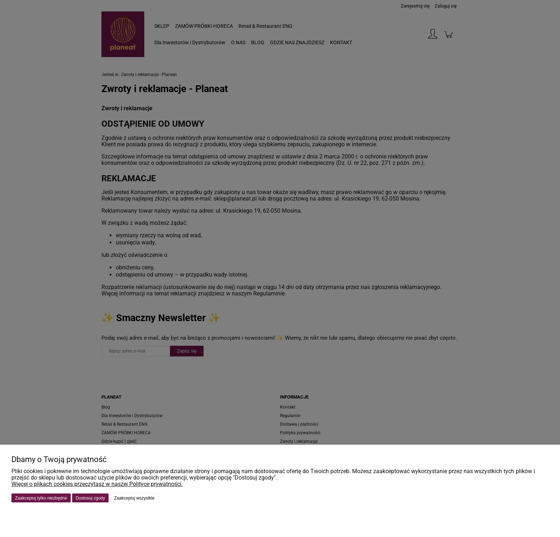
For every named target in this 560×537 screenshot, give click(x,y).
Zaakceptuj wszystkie (134, 498)
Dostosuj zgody (90, 498)
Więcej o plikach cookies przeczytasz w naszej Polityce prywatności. (97, 484)
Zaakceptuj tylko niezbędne (41, 498)
